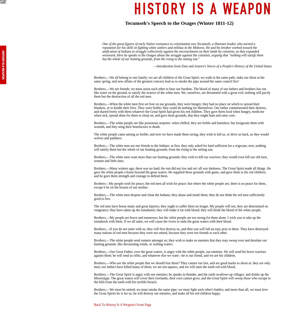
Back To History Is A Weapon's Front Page (122, 304)
